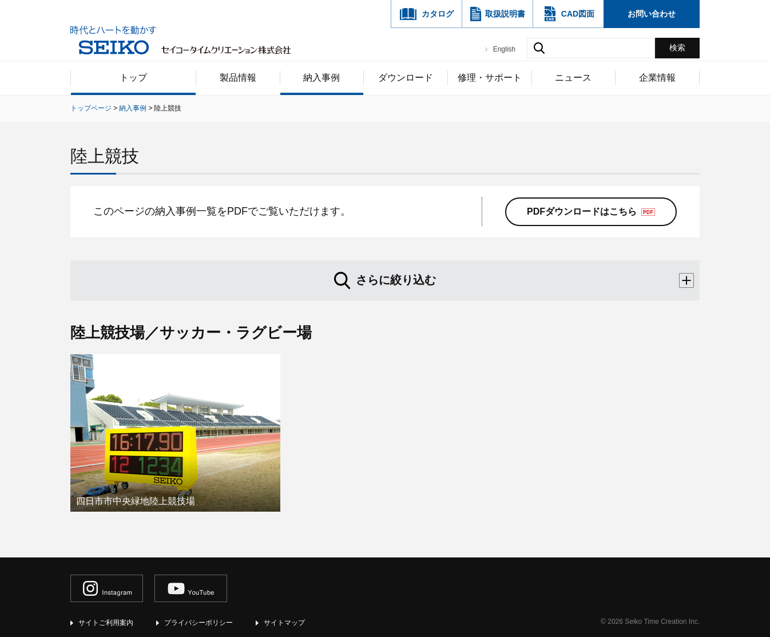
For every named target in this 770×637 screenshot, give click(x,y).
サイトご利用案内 (105, 623)
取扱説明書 (505, 13)
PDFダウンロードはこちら (582, 211)
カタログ (438, 13)
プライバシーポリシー (198, 623)
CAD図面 (577, 13)
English (504, 49)
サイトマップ (284, 623)
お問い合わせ (652, 13)
